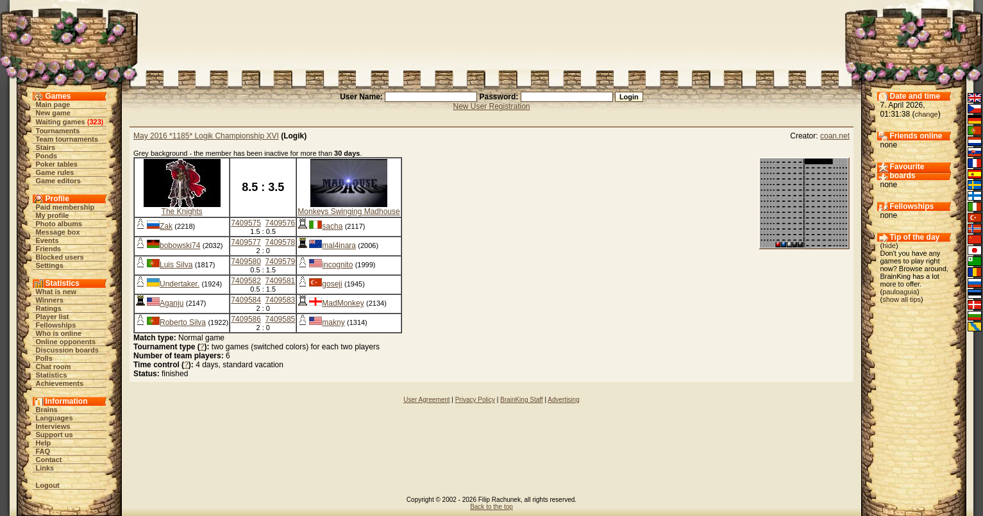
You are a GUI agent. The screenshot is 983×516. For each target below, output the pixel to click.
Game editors (58, 181)
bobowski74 (180, 245)
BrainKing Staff (521, 399)
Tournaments (58, 131)
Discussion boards (67, 350)
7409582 (246, 280)
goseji (332, 283)
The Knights (182, 211)
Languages (54, 418)
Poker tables (57, 164)
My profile (52, 215)
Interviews (53, 426)
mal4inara (339, 245)
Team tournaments (67, 139)
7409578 (280, 242)
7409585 (280, 319)
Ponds (47, 156)
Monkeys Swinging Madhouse (348, 211)
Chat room (53, 366)
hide (889, 245)
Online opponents (66, 341)
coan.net (835, 135)
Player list (52, 316)
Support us (54, 434)
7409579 (280, 261)
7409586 (246, 319)
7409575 (246, 223)
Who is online (59, 333)
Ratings (49, 308)
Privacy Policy (475, 399)
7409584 (246, 299)
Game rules (55, 172)
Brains (47, 409)
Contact (49, 459)
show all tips (901, 299)
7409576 (280, 223)
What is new (56, 291)
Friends (49, 249)
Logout (48, 485)
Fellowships (56, 325)
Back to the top (491, 506)
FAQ (43, 451)
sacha (332, 226)
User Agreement (426, 399)
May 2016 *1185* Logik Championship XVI (206, 135)
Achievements (60, 383)
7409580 (246, 261)
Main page (53, 104)
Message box (58, 232)
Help (43, 443)
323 (95, 122)
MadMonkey (343, 303)
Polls (44, 358)
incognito (337, 264)
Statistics (51, 375)
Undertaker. (179, 283)
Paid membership (65, 207)
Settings (49, 265)
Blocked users (60, 257)
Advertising (563, 399)
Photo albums (59, 224)
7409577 (246, 242)
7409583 (280, 299)
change (926, 114)
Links (45, 468)
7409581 (280, 280)
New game (53, 113)
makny (333, 322)
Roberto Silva (183, 322)
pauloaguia (899, 291)
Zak (166, 226)
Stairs (46, 147)
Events (47, 240)
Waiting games (60, 122)
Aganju (171, 303)
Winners (49, 300)
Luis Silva (176, 264)
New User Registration (491, 106)
